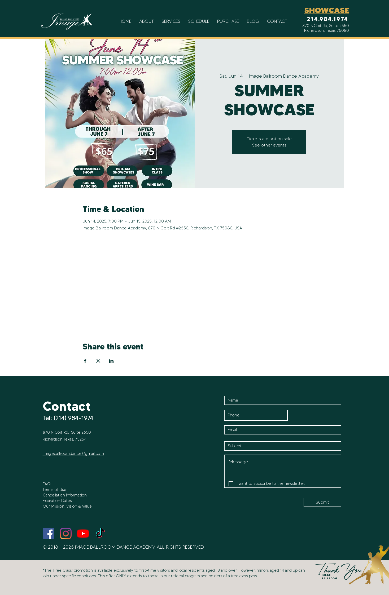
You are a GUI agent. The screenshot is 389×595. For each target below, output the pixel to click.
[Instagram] (66, 533)
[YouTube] (83, 533)
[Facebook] (48, 533)
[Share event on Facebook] (85, 361)
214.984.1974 (327, 19)
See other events (269, 145)
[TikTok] (100, 533)
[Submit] (322, 502)
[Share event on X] (98, 361)
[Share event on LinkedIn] (111, 361)
